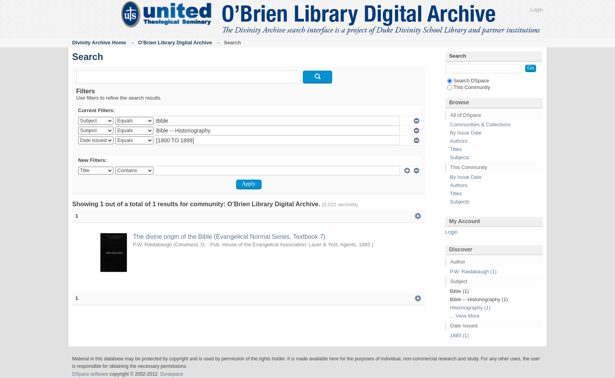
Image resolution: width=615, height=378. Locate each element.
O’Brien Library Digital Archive (175, 42)
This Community (468, 87)
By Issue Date (466, 133)
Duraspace (171, 374)
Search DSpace (468, 81)
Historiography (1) (470, 308)
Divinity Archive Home (99, 42)
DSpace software (90, 374)
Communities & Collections (480, 124)
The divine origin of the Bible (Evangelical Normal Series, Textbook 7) (229, 236)
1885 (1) (459, 335)
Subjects (459, 157)
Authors (459, 141)
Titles (456, 149)
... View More (465, 316)
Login (536, 10)
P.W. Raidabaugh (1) (473, 271)
